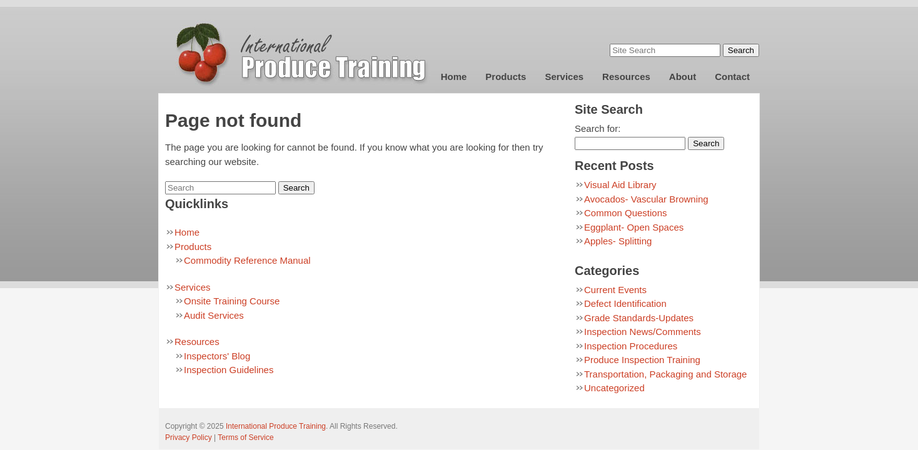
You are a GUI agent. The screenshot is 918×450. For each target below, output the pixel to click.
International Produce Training (276, 426)
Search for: (597, 128)
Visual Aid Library (620, 184)
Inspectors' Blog (217, 356)
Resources (626, 76)
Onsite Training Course (232, 301)
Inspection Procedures (630, 346)
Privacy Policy (188, 437)
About (682, 76)
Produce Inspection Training (642, 359)
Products (505, 76)
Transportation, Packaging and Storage (665, 374)
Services (564, 76)
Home (454, 76)
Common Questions (625, 213)
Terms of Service (245, 437)
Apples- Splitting (618, 241)
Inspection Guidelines (228, 369)
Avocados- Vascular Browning (646, 199)
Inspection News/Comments (642, 331)
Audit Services (214, 315)
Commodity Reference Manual (247, 260)
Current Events (615, 289)
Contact (732, 76)
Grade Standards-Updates (639, 317)
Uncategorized (614, 387)
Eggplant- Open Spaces (633, 227)
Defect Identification (625, 303)
